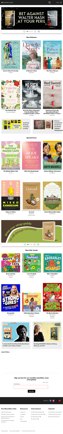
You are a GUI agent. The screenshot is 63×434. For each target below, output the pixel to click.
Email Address (17, 384)
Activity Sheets (23, 421)
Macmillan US (35, 419)
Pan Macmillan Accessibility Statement (7, 421)
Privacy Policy (4, 431)
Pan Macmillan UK (36, 416)
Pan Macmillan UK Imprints (54, 414)
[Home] (7, 2)
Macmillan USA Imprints (53, 416)
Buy (21, 419)
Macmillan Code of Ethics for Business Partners (8, 417)
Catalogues (23, 414)
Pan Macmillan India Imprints (55, 412)
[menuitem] (9, 409)
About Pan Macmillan (6, 412)
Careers (22, 416)
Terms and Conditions (15, 431)
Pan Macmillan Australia (37, 412)
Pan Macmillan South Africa (38, 414)
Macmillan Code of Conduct (7, 414)
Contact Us (22, 412)
